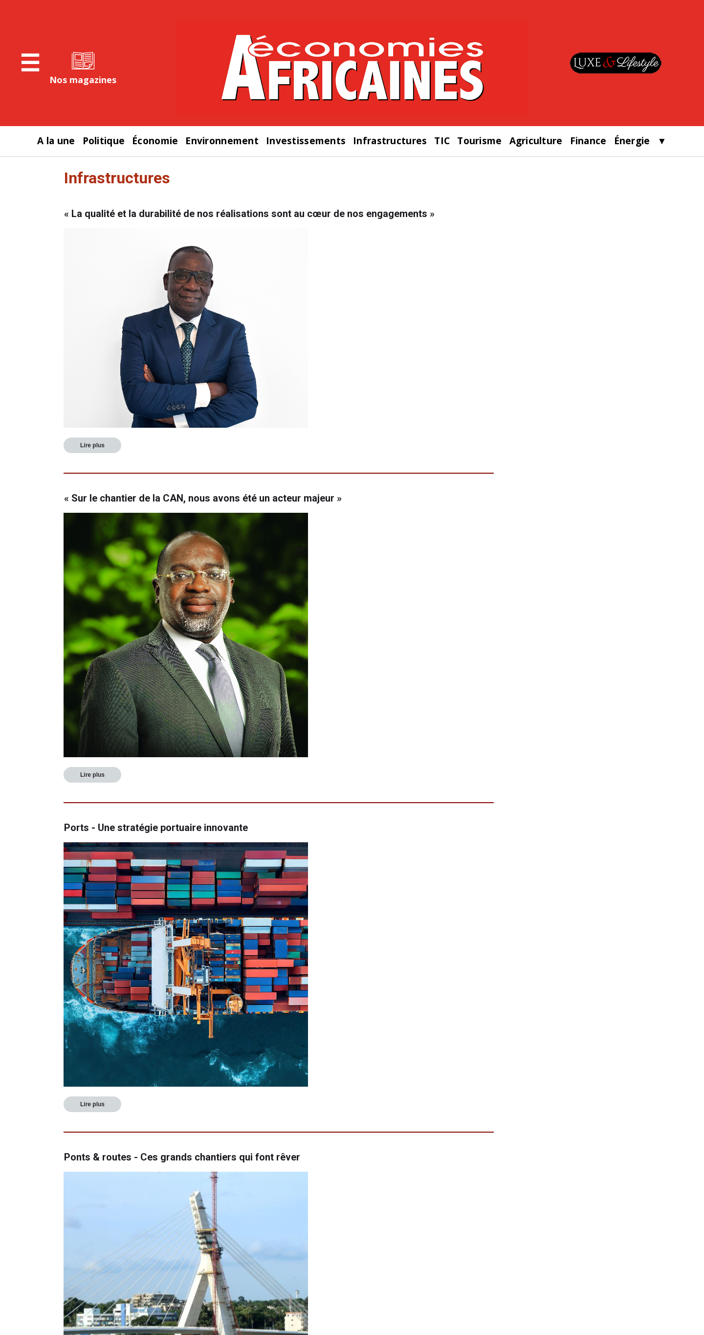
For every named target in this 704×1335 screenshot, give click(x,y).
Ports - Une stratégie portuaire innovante (156, 827)
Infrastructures (390, 141)
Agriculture (536, 141)
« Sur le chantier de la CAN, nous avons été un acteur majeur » (203, 498)
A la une (56, 141)
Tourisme (479, 141)
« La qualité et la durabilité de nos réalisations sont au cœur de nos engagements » (249, 213)
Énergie (632, 141)
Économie (155, 141)
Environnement (222, 141)
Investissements (306, 141)
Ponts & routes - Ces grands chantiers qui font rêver (182, 1157)
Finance (588, 141)
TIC (442, 141)
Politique (104, 141)
